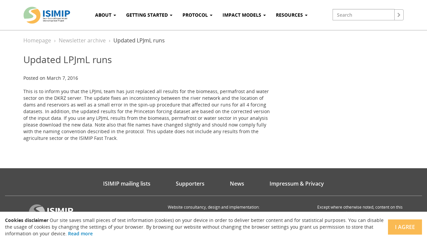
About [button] (105, 15)
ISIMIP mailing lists (126, 183)
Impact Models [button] (244, 15)
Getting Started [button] (149, 15)
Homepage (37, 40)
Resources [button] (292, 15)
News (237, 183)
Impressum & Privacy (297, 183)
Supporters (190, 183)
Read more (80, 233)
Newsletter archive (82, 40)
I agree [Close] (405, 227)
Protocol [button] (197, 15)
